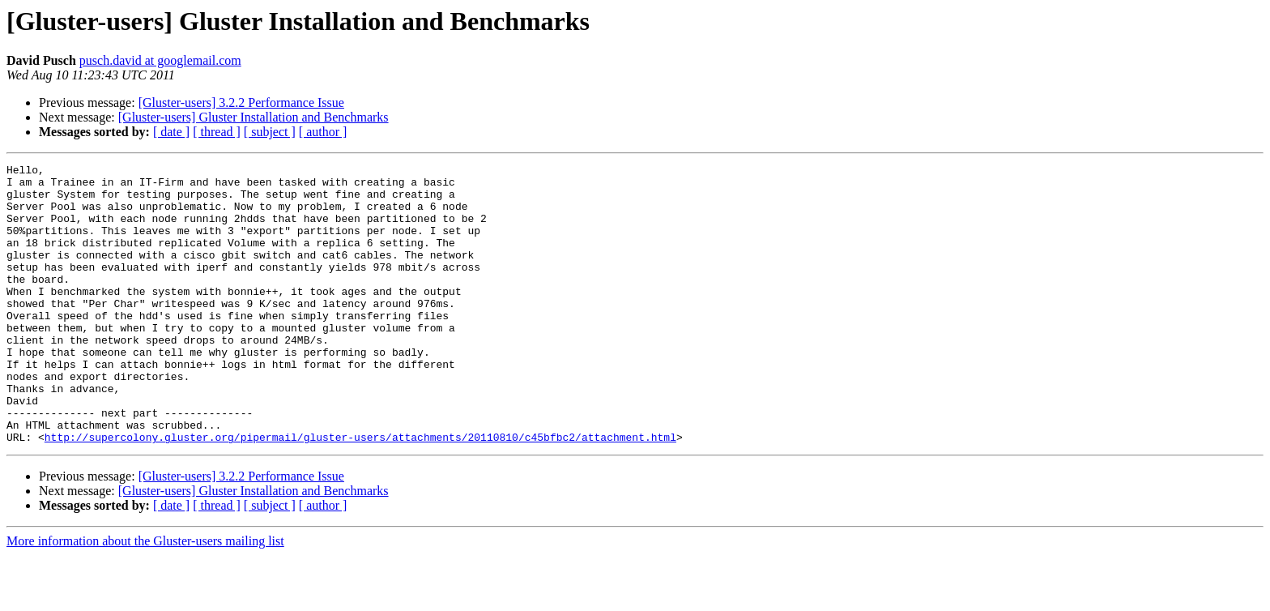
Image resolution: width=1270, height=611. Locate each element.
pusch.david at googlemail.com (160, 60)
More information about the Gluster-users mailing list (145, 597)
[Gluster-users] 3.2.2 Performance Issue (241, 102)
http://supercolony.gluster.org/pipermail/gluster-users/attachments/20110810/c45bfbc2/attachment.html (360, 492)
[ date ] (171, 132)
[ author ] (323, 132)
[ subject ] (270, 132)
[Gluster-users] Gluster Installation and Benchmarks (253, 117)
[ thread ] (217, 132)
